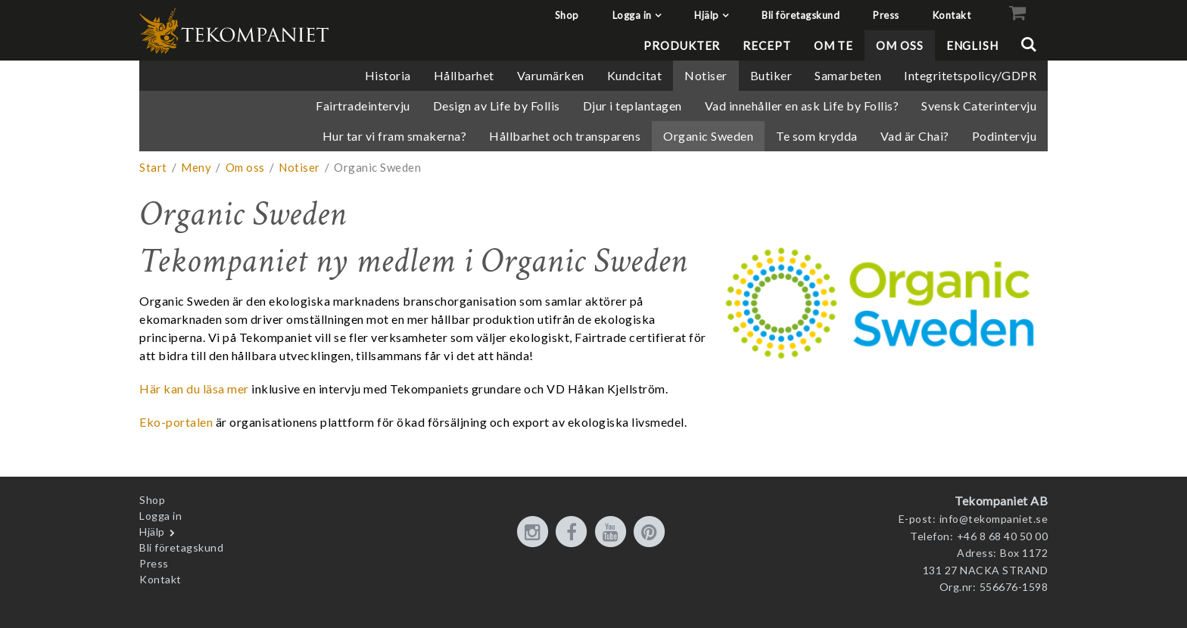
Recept (766, 45)
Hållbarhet (464, 75)
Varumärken (550, 75)
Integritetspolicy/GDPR (970, 75)
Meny (196, 167)
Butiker (771, 75)
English (972, 45)
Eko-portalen (176, 422)
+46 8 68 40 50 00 (1002, 536)
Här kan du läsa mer (194, 388)
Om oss (899, 45)
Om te (834, 45)
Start (153, 167)
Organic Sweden (708, 136)
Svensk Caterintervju (978, 105)
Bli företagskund (801, 15)
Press (886, 15)
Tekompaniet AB (1001, 500)
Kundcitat (634, 75)
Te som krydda (817, 136)
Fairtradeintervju (363, 105)
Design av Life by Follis (496, 105)
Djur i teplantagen (632, 105)
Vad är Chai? (914, 136)
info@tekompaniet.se (993, 518)
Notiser (705, 75)
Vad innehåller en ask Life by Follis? (802, 105)
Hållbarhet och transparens (564, 136)
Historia (388, 75)
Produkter (681, 45)
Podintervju (1004, 136)
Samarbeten (848, 75)
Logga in (632, 15)
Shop (567, 15)
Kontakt (952, 15)
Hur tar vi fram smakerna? (394, 136)
